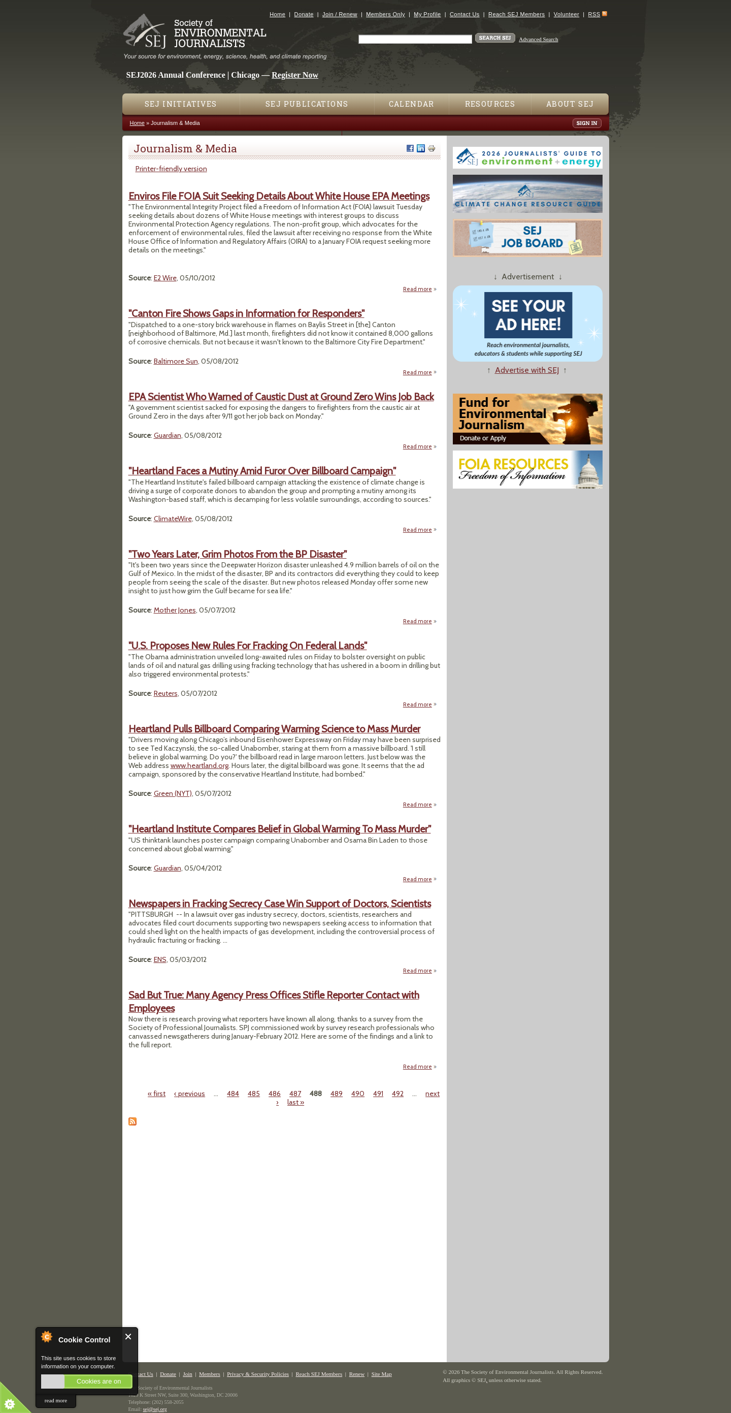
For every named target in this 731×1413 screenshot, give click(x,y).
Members (209, 1374)
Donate (304, 14)
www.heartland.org (199, 765)
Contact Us (465, 14)
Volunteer (566, 14)
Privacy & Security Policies (258, 1374)
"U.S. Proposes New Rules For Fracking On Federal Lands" (247, 645)
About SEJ (570, 104)
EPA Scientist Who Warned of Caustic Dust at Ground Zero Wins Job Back (281, 397)
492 (398, 1093)
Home (277, 14)
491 (378, 1093)
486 (275, 1093)
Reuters (166, 693)
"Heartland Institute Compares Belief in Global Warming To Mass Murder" (279, 829)
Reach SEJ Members (516, 14)
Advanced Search (538, 39)
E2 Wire (165, 277)
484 (233, 1093)
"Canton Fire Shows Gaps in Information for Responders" (246, 313)
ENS (160, 959)
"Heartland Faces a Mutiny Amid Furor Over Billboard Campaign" (262, 471)
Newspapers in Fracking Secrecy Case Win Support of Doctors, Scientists (279, 903)
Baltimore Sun (176, 361)
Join (187, 1374)
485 (254, 1093)
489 (336, 1093)
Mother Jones (175, 610)
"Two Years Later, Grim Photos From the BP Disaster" (237, 554)
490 (357, 1093)
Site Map (382, 1374)
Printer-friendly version (171, 168)
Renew (357, 1374)
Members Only (385, 14)
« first (156, 1093)
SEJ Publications (306, 104)
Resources (490, 104)
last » (295, 1102)
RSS (594, 14)
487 (295, 1093)
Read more (420, 289)
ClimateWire (173, 518)
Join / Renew (339, 14)
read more (56, 1400)
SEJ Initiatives (181, 104)
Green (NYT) (173, 793)
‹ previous (189, 1093)
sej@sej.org (155, 1409)
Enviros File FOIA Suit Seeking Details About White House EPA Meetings (278, 196)
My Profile (427, 14)
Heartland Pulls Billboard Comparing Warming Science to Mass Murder (274, 729)
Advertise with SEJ (527, 370)
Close (128, 1336)
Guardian (167, 435)
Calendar (412, 104)
